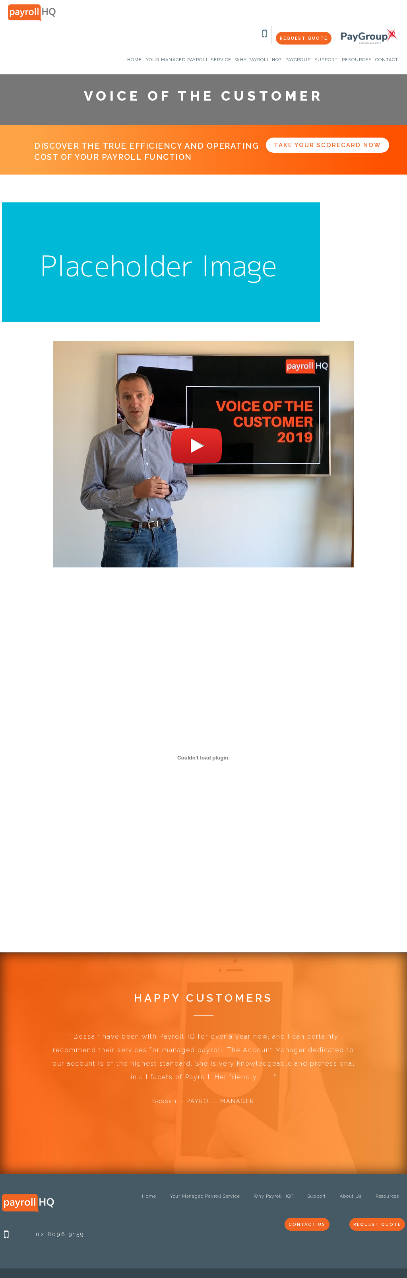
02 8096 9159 (60, 1234)
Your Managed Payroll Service (205, 1196)
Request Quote (302, 38)
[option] (203, 1073)
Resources (387, 1196)
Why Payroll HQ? (273, 1196)
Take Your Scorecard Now (327, 145)
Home (149, 1196)
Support (317, 1196)
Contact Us (302, 1224)
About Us (350, 1196)
